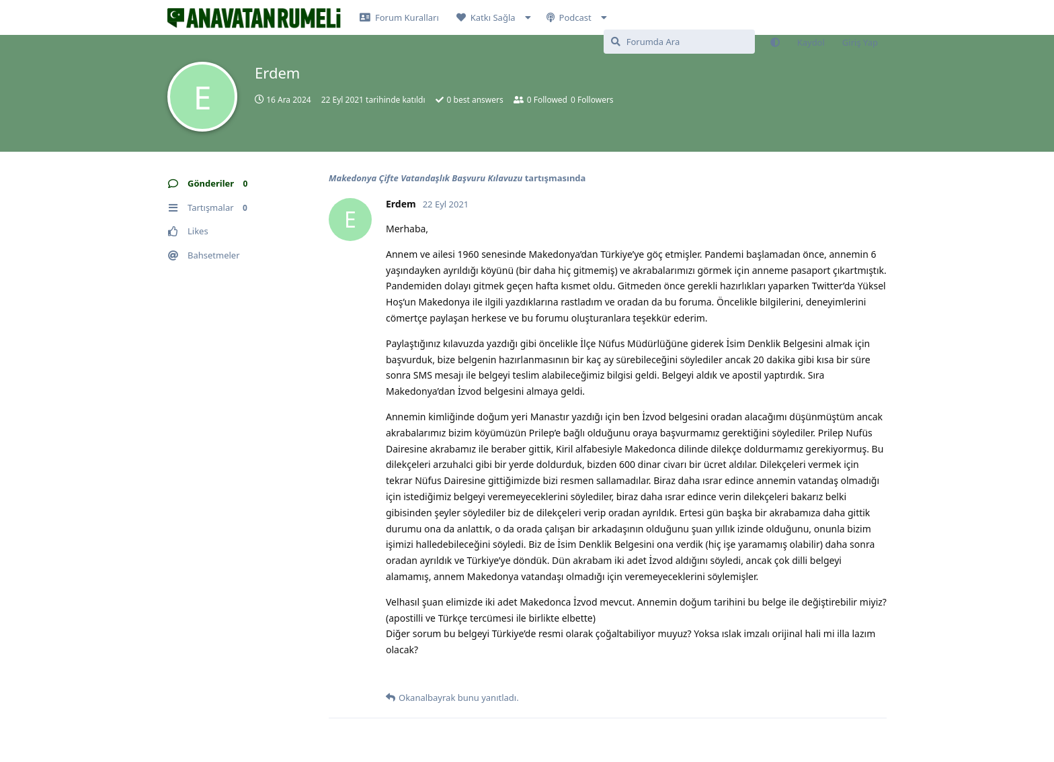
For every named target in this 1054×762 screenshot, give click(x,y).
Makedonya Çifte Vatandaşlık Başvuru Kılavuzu (425, 178)
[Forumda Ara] (679, 42)
